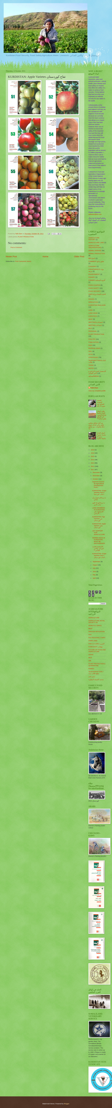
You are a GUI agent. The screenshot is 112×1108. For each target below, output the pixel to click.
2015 (93, 456)
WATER (91, 368)
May (94, 575)
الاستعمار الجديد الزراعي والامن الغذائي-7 (98, 548)
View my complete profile (97, 391)
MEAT (90, 319)
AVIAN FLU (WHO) (95, 625)
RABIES (91, 668)
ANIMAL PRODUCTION (96, 253)
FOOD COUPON (94, 285)
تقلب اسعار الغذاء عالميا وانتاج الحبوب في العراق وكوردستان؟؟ (101, 414)
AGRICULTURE (93, 618)
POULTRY (92, 339)
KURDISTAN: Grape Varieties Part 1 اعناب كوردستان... (99, 555)
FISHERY (91, 277)
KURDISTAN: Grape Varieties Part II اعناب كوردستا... (99, 492)
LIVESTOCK (92, 316)
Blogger (66, 1104)
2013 (93, 463)
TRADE (91, 365)
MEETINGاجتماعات (95, 325)
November (96, 476)
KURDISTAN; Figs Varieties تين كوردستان (98, 518)
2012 (93, 466)
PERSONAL (92, 331)
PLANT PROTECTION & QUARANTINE (96, 664)
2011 (93, 469)
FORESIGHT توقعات (95, 647)
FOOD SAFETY (93, 288)
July (94, 568)
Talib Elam (94, 388)
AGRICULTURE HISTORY (93, 239)
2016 (93, 453)
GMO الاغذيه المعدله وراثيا (97, 294)
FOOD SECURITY (94, 291)
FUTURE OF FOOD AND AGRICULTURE (97, 651)
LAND (90, 310)
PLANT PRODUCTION (26, 237)
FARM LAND (92, 641)
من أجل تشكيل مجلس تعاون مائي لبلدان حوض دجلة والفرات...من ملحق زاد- (96, 425)
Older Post (79, 256)
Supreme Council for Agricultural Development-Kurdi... (98, 484)
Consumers (92, 266)
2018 (93, 450)
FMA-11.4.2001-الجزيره (96, 644)
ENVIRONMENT (94, 274)
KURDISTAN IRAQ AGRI (97, 305)
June (94, 571)
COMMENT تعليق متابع (96, 261)
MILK (90, 328)
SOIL (90, 351)
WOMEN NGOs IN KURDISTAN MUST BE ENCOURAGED (98, 540)
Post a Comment (16, 247)
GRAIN (90, 654)
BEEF (90, 628)
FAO (89, 634)
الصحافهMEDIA (93, 376)
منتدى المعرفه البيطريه (96, 679)
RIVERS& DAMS (94, 348)
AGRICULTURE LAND (96, 242)
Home (45, 256)
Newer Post (11, 256)
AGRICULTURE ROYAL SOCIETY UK (96, 621)
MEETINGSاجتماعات (95, 322)
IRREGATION (93, 302)
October (95, 479)
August (95, 565)
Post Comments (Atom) (23, 261)
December (96, 472)
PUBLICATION (93, 342)
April (94, 578)
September (97, 561)
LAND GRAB (92, 313)
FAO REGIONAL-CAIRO (96, 638)
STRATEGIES (93, 357)
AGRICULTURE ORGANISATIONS (94, 246)
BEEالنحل (91, 258)
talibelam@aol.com (95, 214)
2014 (93, 459)
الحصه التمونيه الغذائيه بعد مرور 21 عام (101, 403)
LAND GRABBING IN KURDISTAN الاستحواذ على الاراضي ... (98, 510)
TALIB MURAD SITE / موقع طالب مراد (95, 672)
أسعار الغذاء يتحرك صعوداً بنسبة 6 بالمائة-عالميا (101, 435)
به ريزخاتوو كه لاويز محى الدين (98, 503)
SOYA (90, 354)
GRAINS (91, 299)
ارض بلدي (91, 676)
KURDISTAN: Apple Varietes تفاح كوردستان (99, 525)
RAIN (90, 345)
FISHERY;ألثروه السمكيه (96, 280)
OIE (89, 661)
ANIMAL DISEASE (94, 250)
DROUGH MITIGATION (96, 631)
